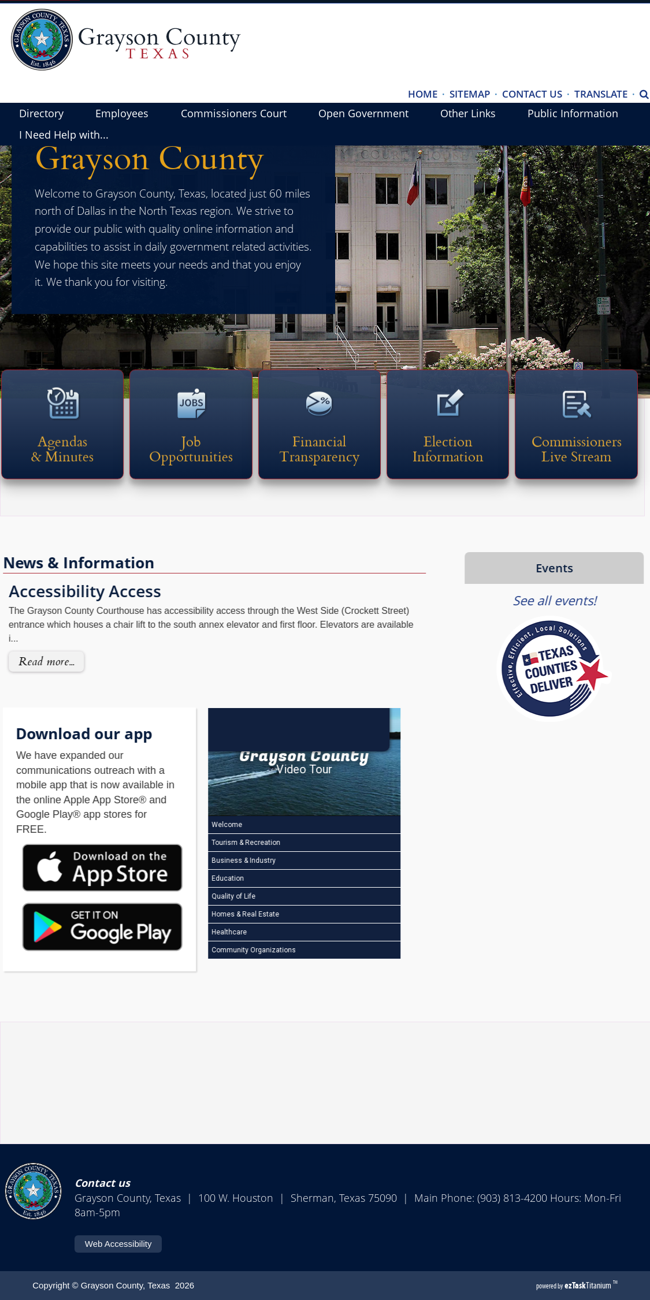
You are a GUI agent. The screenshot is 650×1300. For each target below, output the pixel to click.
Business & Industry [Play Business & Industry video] (213, 862)
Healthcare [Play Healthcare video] (199, 934)
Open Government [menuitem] (363, 113)
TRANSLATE (600, 93)
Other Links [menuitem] (468, 113)
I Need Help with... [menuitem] (64, 134)
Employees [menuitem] (121, 113)
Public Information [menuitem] (573, 113)
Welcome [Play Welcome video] (196, 827)
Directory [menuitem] (41, 113)
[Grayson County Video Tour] (274, 762)
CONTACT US (532, 93)
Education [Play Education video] (197, 880)
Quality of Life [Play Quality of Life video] (203, 898)
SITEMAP (470, 93)
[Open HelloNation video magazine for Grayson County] (274, 728)
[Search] (644, 94)
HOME (422, 93)
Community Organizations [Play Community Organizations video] (223, 952)
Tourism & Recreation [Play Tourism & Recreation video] (215, 845)
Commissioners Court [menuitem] (234, 113)
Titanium (588, 1285)
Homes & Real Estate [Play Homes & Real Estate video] (215, 916)
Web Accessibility (118, 1244)
